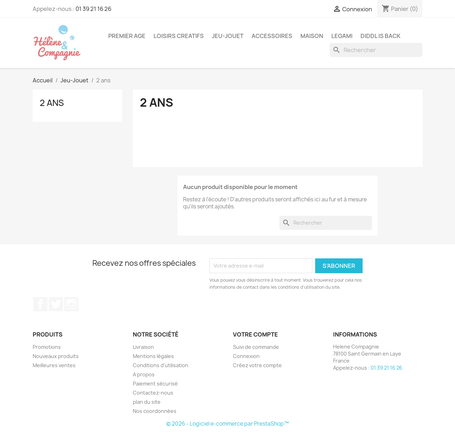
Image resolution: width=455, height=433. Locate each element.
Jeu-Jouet (227, 36)
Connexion (246, 356)
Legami (341, 36)
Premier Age (126, 36)
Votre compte (255, 334)
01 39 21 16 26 (93, 9)
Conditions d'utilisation (160, 365)
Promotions (47, 347)
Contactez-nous (153, 392)
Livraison (143, 347)
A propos (144, 374)
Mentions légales (153, 356)
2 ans (52, 103)
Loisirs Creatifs (179, 36)
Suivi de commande (256, 347)
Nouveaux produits (56, 356)
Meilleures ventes (54, 365)
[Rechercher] (376, 50)
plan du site (147, 402)
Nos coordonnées (154, 411)
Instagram (71, 304)
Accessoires (272, 36)
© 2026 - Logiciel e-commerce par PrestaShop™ (227, 423)
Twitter (56, 304)
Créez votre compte (257, 365)
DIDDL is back (380, 36)
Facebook (40, 304)
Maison (311, 36)
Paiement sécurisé (155, 383)
